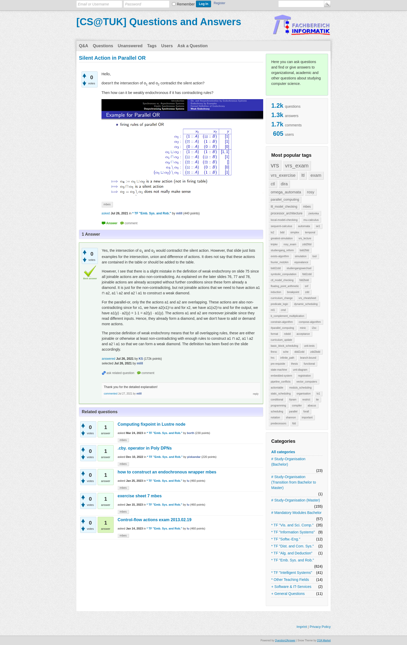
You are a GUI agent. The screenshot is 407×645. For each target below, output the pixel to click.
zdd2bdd (315, 351)
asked (105, 213)
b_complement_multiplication (287, 316)
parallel (293, 411)
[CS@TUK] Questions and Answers (158, 21)
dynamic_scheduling (306, 304)
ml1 (273, 310)
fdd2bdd (304, 280)
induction (276, 292)
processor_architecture (286, 213)
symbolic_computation (283, 274)
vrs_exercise (283, 175)
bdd (282, 232)
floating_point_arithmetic (285, 286)
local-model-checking (284, 219)
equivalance (301, 262)
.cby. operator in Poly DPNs (145, 448)
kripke (274, 244)
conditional (277, 399)
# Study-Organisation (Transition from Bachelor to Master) (293, 482)
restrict (306, 399)
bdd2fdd (304, 250)
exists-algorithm (280, 256)
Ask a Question (193, 46)
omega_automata (286, 192)
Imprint (302, 627)
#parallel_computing (282, 328)
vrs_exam (297, 165)
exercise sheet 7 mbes (140, 496)
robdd (287, 333)
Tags (152, 46)
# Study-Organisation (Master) (295, 500)
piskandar (194, 456)
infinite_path (287, 357)
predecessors (278, 423)
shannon (291, 417)
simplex (294, 232)
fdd (294, 423)
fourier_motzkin (279, 262)
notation (275, 417)
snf (306, 286)
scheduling (277, 411)
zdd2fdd (306, 244)
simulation (301, 256)
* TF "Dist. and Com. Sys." (292, 546)
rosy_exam (289, 244)
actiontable (277, 387)
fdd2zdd (307, 274)
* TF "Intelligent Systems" (291, 573)
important (307, 417)
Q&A (83, 46)
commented (110, 393)
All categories (283, 452)
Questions (103, 46)
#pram (292, 399)
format (274, 333)
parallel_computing (285, 199)
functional (309, 363)
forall (306, 411)
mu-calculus (311, 219)
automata (304, 226)
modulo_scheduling (300, 387)
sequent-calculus (281, 226)
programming (278, 405)
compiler (297, 405)
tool (315, 256)
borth (190, 432)
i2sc (314, 328)
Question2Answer (285, 640)
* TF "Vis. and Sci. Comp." (292, 525)
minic (303, 328)
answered (108, 359)
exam (315, 175)
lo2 (272, 232)
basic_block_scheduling (284, 345)
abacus (312, 405)
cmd (283, 310)
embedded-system (281, 375)
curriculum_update (281, 339)
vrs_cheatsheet (307, 298)
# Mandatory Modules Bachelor (296, 513)
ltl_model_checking (284, 206)
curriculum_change (282, 298)
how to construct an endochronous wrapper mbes (167, 472)
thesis (294, 363)
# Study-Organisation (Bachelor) (288, 461)
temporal (310, 232)
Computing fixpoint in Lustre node (151, 424)
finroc (274, 351)
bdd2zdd (276, 268)
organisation (304, 393)
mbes (307, 206)
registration (304, 375)
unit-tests (309, 345)
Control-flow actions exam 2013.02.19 (155, 520)
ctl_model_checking (282, 280)
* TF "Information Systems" (293, 532)
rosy (310, 192)
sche (285, 351)
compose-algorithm (310, 322)
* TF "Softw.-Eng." (285, 539)
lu (188, 480)
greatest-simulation (282, 238)
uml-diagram (300, 369)
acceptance (303, 333)
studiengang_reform (282, 250)
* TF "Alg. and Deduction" (291, 553)
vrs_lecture (305, 238)
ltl (302, 175)
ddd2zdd (299, 351)
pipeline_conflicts (280, 381)
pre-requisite (278, 363)
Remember (186, 4)
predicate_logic (279, 304)
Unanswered (130, 46)
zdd (307, 292)
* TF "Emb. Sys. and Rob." (292, 560)
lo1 (318, 393)
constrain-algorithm (282, 322)
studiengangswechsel (299, 268)
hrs (272, 357)
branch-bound (308, 357)
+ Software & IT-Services (291, 587)
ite (317, 399)
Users (167, 46)
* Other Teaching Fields (290, 580)
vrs (275, 165)
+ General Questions (288, 594)
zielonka (313, 213)
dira (284, 184)
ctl (273, 184)
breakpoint (293, 292)
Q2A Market (324, 640)
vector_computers (306, 381)
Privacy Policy (320, 627)
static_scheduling (281, 393)
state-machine (279, 369)
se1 (318, 226)
